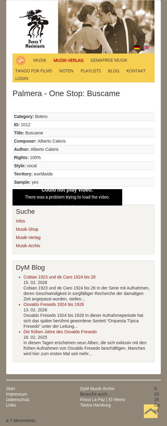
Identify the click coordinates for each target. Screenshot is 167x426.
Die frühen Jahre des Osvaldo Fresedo (60, 331)
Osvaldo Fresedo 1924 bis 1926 (53, 304)
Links (11, 405)
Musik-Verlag (28, 237)
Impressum (16, 394)
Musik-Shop (27, 229)
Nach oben (150, 420)
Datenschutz (18, 399)
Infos (20, 221)
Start (10, 388)
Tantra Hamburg (95, 405)
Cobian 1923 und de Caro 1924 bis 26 (59, 277)
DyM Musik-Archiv (97, 388)
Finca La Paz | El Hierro (102, 399)
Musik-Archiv (28, 245)
